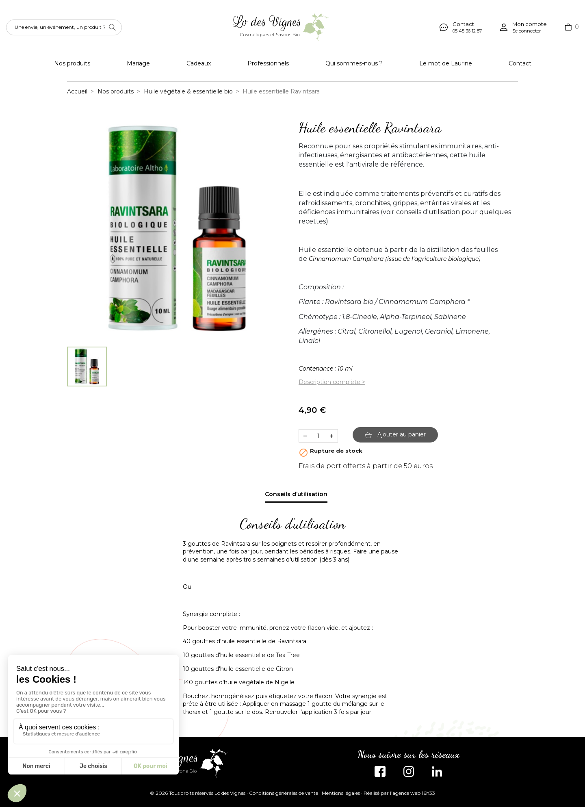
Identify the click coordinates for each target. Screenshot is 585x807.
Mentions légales (341, 793)
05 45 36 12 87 (467, 31)
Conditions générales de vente (283, 793)
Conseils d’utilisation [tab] (296, 494)
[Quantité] (318, 436)
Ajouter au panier (395, 434)
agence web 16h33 (413, 793)
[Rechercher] (64, 27)
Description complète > (332, 382)
